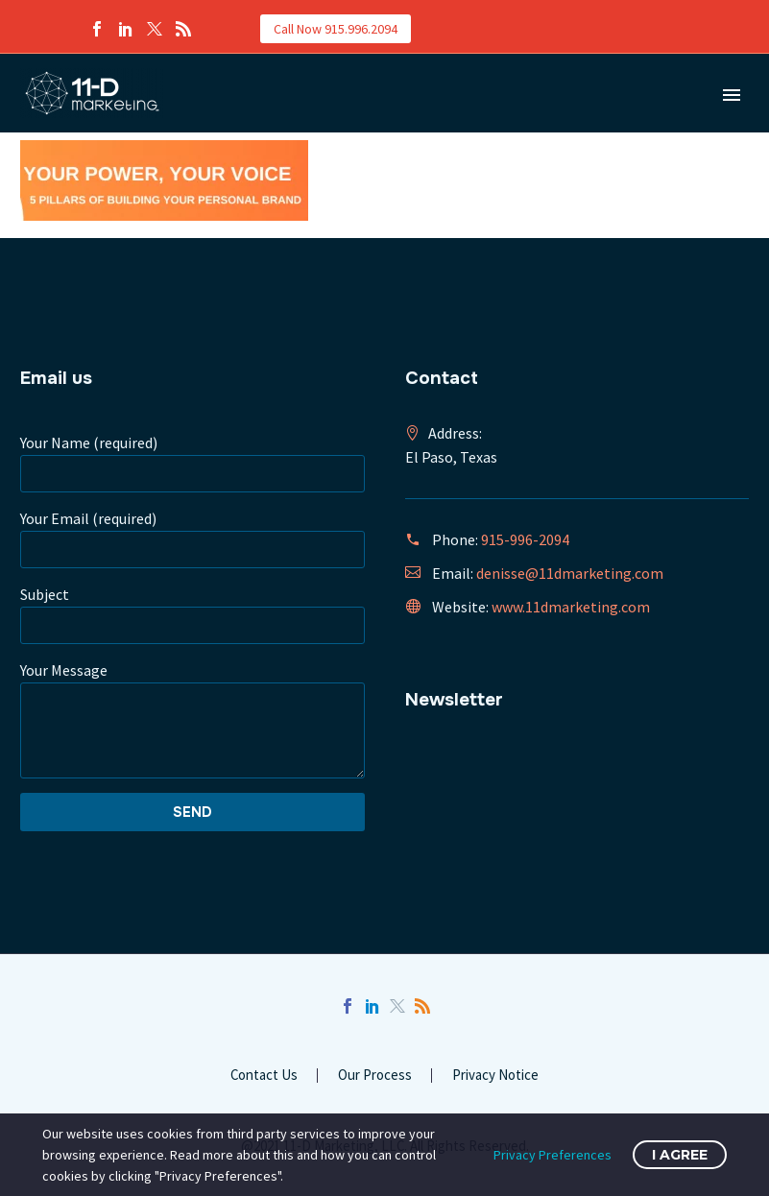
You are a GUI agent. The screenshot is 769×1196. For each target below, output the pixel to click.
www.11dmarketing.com (571, 606)
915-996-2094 (525, 539)
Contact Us (264, 1075)
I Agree (680, 1154)
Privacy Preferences (552, 1154)
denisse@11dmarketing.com (569, 573)
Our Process (375, 1075)
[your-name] (192, 473)
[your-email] (192, 549)
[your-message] (192, 730)
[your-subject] (192, 625)
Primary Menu (731, 95)
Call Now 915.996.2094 (335, 28)
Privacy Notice (495, 1075)
